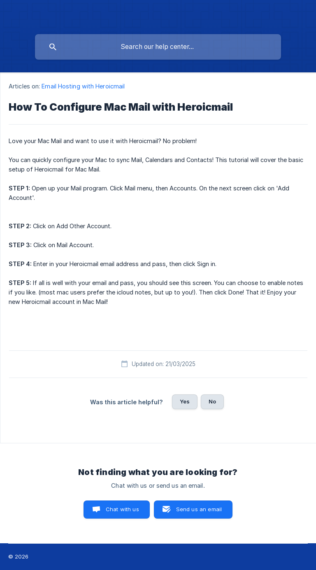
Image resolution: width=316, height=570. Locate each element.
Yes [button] (185, 401)
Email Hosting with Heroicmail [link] (83, 86)
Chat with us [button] (122, 509)
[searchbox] (158, 47)
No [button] (212, 401)
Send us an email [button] (199, 509)
